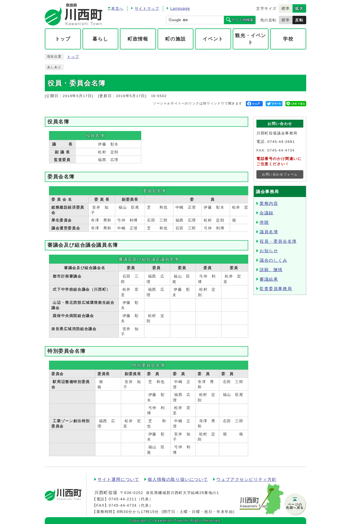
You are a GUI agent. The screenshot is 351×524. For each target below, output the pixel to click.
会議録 (267, 213)
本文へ (117, 8)
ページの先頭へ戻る (295, 506)
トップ (73, 57)
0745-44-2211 (122, 499)
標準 (285, 8)
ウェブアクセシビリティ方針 (246, 479)
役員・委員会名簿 (278, 241)
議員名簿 (269, 232)
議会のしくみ (273, 260)
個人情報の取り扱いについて (178, 479)
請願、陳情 (271, 270)
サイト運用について (118, 479)
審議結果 (269, 279)
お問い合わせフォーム (280, 174)
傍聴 (264, 222)
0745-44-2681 (281, 142)
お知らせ (269, 251)
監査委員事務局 (276, 288)
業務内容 (269, 203)
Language (180, 8)
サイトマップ (147, 8)
